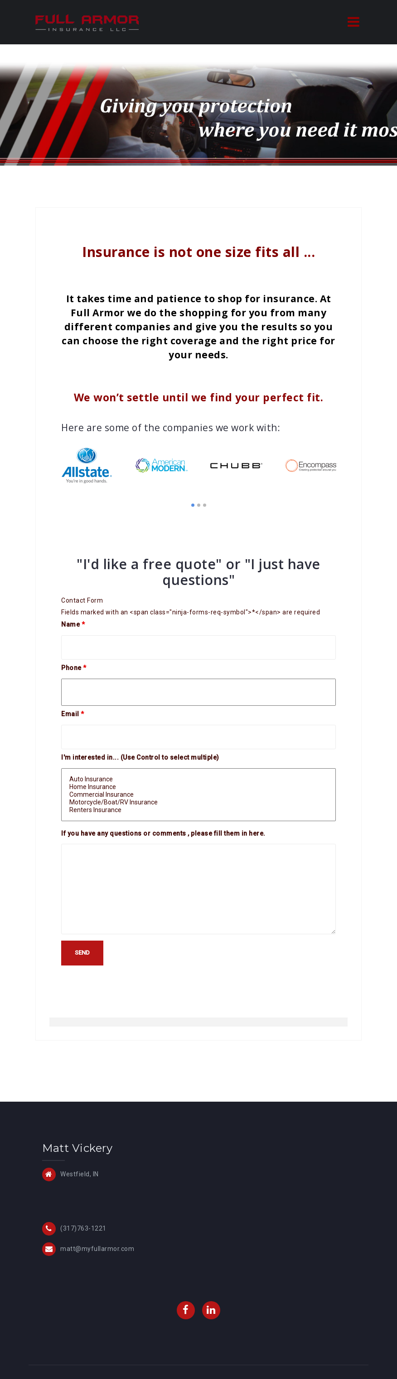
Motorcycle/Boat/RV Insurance (198, 802)
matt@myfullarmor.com (97, 1248)
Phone (74, 667)
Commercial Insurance (198, 795)
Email (72, 714)
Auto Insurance (198, 779)
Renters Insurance (198, 810)
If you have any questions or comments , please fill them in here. (163, 833)
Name (73, 624)
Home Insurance (198, 787)
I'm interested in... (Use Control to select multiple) (140, 757)
